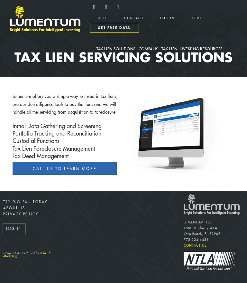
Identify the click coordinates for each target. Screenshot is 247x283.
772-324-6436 (196, 239)
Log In (167, 18)
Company (148, 49)
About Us (14, 208)
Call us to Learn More (64, 169)
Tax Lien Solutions (115, 49)
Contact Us (195, 245)
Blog (102, 18)
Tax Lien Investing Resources (192, 49)
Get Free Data (114, 28)
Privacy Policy (20, 214)
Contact (134, 18)
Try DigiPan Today (25, 202)
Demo (197, 18)
